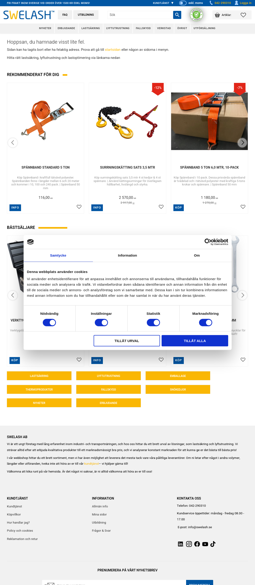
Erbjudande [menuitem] (66, 28)
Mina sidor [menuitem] (99, 501)
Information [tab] (127, 255)
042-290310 (220, 3)
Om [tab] (197, 255)
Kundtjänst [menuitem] (161, 3)
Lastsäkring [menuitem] (90, 28)
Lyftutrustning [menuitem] (117, 28)
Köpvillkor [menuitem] (14, 501)
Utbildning (86, 15)
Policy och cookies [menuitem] (20, 517)
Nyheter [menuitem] (45, 28)
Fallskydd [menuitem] (143, 28)
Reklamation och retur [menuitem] (22, 526)
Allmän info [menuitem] (100, 493)
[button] (246, 15)
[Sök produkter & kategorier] (140, 15)
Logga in (243, 3)
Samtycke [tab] (58, 255)
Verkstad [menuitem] (164, 28)
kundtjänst (91, 451)
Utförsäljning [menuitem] (204, 28)
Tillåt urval (126, 341)
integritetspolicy (100, 581)
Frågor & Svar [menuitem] (101, 517)
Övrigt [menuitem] (182, 28)
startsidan (113, 49)
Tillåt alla (195, 341)
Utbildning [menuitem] (99, 509)
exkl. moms (195, 3)
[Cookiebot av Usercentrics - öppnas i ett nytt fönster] (208, 241)
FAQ (65, 15)
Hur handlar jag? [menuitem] (18, 509)
